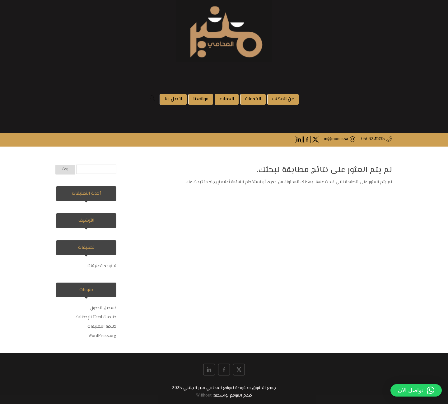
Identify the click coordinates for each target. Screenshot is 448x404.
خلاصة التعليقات (101, 326)
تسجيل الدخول (103, 308)
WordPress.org (102, 336)
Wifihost (204, 395)
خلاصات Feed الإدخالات (96, 317)
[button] (416, 390)
